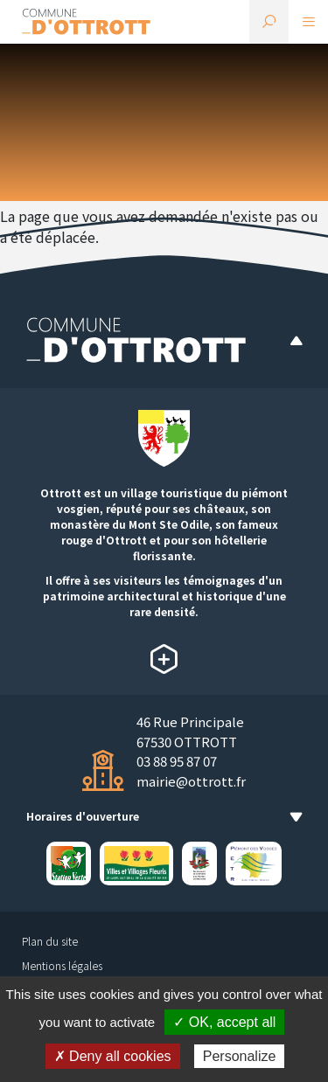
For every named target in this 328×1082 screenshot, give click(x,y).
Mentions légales (62, 965)
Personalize (239, 1056)
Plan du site (50, 940)
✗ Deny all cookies (112, 1056)
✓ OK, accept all (224, 1022)
